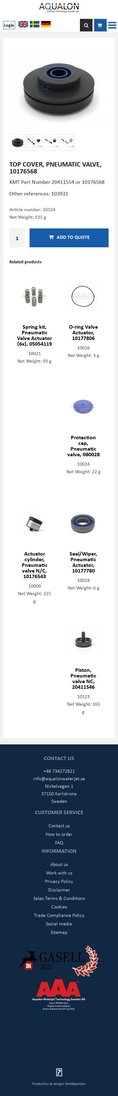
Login (9, 25)
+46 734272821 (59, 770)
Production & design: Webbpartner (59, 1083)
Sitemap (59, 932)
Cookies (59, 906)
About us (59, 864)
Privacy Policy (59, 881)
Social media (59, 923)
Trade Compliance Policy (59, 915)
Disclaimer (59, 889)
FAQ (59, 842)
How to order (59, 833)
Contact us (59, 825)
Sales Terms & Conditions (59, 898)
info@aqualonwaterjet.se (59, 778)
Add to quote (69, 236)
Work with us (59, 872)
